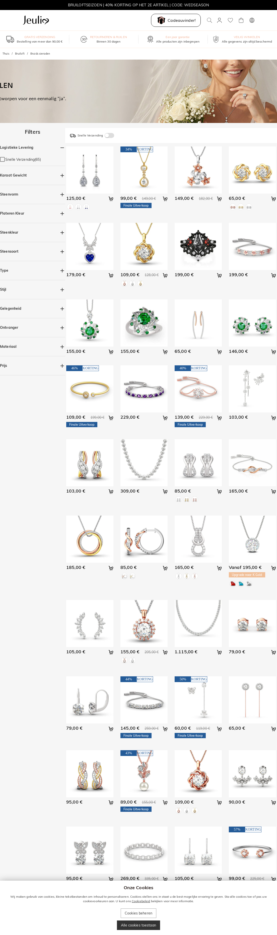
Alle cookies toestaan (138, 925)
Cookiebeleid (141, 901)
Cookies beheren (138, 913)
